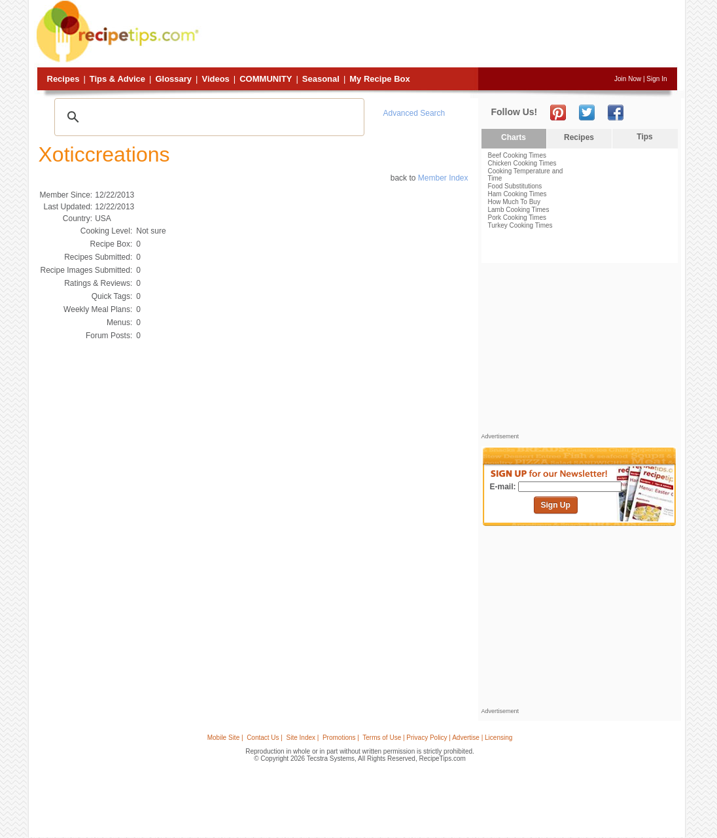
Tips (644, 136)
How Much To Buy (514, 201)
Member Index (443, 178)
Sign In (656, 78)
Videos (215, 79)
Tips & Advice (117, 79)
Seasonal (321, 79)
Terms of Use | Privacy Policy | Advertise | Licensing (437, 737)
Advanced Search (414, 113)
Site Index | (303, 737)
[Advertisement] (439, 34)
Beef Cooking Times (517, 155)
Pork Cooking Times (517, 217)
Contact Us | (265, 737)
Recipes (63, 79)
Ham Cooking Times (517, 194)
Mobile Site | (225, 737)
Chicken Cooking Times (522, 163)
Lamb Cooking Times (519, 209)
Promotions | (341, 737)
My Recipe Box (379, 79)
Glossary (173, 79)
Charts (513, 137)
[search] (207, 117)
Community (265, 79)
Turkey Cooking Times (520, 225)
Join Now (627, 78)
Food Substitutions (515, 186)
